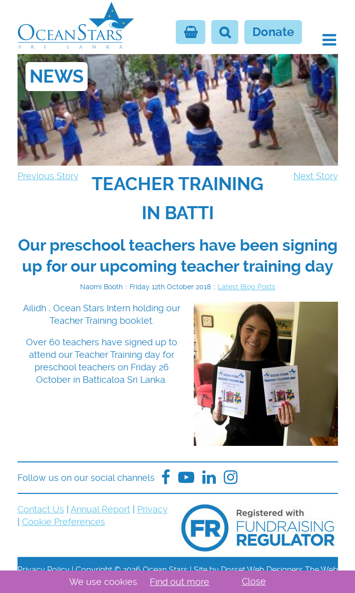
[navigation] (178, 199)
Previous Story (48, 176)
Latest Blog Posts (246, 287)
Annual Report (100, 509)
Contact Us (41, 509)
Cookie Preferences (63, 521)
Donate (273, 32)
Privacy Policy (44, 569)
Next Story (315, 176)
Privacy (152, 509)
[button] (329, 40)
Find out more (179, 581)
